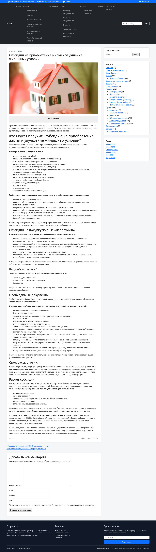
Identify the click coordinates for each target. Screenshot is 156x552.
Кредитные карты (34, 19)
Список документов (68, 19)
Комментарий (16, 485)
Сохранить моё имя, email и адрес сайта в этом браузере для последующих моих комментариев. (52, 505)
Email (12, 495)
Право (62, 6)
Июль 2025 (110, 144)
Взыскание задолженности (117, 81)
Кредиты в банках (62, 533)
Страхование (52, 6)
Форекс (101, 6)
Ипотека (30, 15)
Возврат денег (112, 86)
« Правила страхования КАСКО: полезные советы (28, 446)
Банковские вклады (62, 535)
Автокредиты (32, 11)
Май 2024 (110, 155)
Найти (146, 24)
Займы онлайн (60, 530)
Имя (11, 490)
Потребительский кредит (34, 39)
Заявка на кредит (110, 7)
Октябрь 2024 (112, 150)
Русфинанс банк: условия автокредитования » (26, 448)
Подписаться (126, 542)
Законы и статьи (70, 29)
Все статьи (59, 538)
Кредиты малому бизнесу (34, 25)
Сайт (11, 500)
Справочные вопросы (68, 35)
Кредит (26, 6)
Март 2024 (110, 157)
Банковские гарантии (115, 70)
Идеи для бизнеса (88, 12)
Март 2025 (110, 147)
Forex (9, 23)
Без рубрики (111, 73)
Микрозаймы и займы (33, 32)
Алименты (113, 110)
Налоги (66, 25)
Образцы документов (68, 12)
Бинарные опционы (117, 131)
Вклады (18, 6)
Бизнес (83, 6)
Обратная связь (143, 2)
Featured (109, 67)
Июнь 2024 (110, 152)
